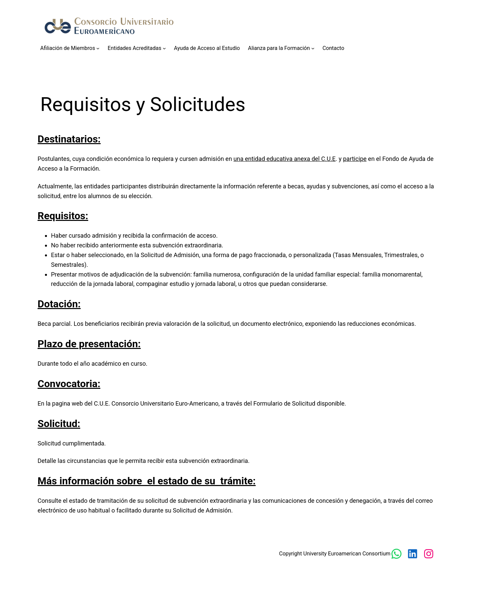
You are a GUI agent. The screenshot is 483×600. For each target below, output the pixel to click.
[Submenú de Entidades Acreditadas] (164, 48)
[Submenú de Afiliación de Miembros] (98, 48)
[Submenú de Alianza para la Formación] (313, 48)
